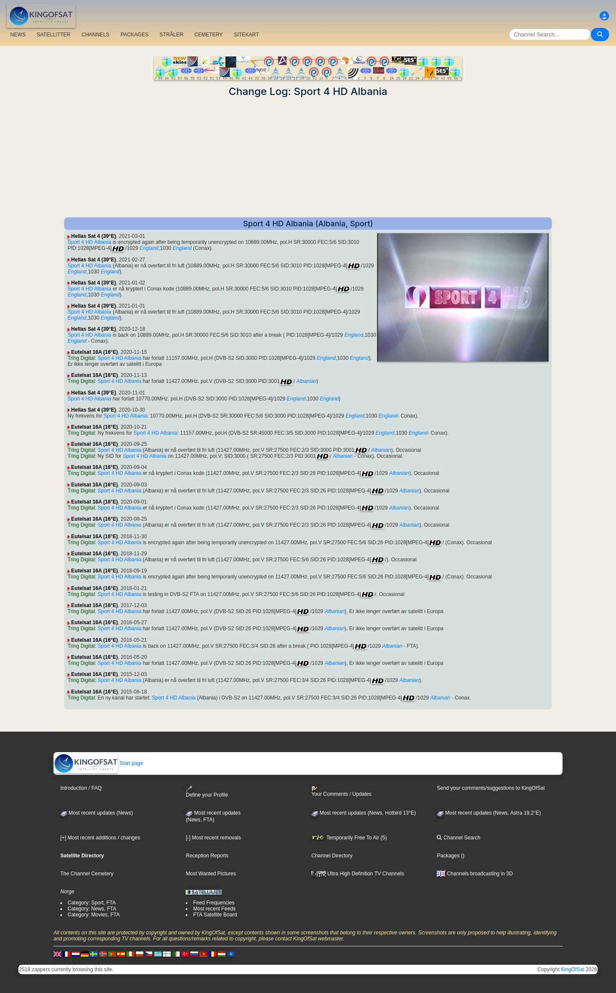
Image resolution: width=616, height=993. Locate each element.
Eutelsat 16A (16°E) (94, 352)
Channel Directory (331, 856)
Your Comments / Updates (341, 791)
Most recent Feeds (214, 909)
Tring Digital (81, 358)
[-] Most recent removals (213, 838)
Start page (98, 763)
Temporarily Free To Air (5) (349, 838)
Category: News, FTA (92, 909)
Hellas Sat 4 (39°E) (93, 236)
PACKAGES (134, 35)
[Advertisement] (308, 157)
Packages (448, 856)
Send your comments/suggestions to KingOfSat (491, 788)
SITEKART (246, 35)
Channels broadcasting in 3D (474, 874)
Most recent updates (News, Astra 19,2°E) (489, 813)
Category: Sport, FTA (92, 903)
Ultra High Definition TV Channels (357, 874)
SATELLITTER (53, 35)
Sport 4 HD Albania (89, 242)
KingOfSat (572, 969)
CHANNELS (95, 35)
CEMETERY (208, 35)
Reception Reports (207, 856)
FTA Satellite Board (215, 915)
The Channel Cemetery (86, 874)
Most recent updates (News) (96, 813)
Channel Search (458, 838)
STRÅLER (171, 35)
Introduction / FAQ (81, 788)
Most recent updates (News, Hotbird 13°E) (363, 813)
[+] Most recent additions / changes (100, 838)
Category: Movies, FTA (94, 915)
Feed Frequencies (213, 903)
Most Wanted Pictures (211, 874)
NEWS (18, 35)
